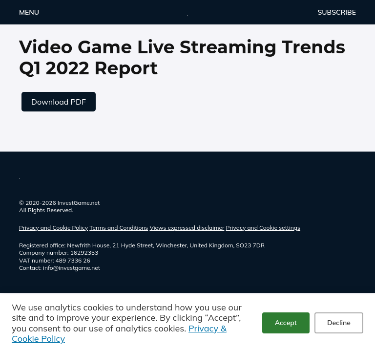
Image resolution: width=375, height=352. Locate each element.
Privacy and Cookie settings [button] (263, 227)
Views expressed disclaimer (186, 227)
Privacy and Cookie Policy (53, 227)
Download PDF (58, 102)
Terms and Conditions (118, 227)
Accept (286, 322)
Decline (339, 322)
